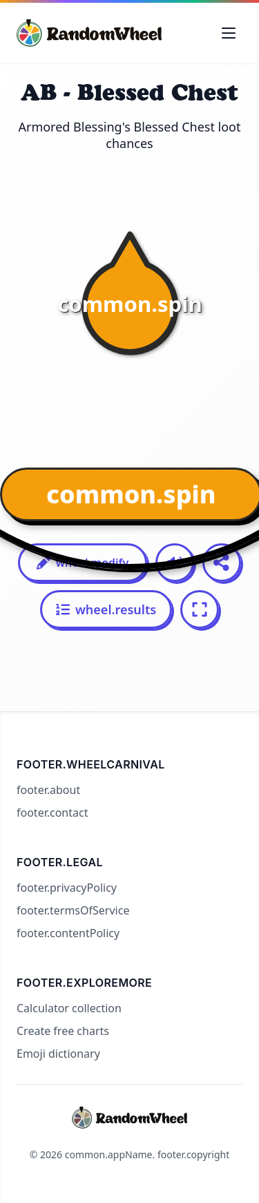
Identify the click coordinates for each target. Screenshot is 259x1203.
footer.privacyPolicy (67, 887)
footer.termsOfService (73, 910)
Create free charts (63, 1030)
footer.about (48, 789)
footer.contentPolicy (68, 933)
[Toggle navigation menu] (228, 33)
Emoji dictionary (58, 1053)
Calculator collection (69, 1008)
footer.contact (52, 812)
